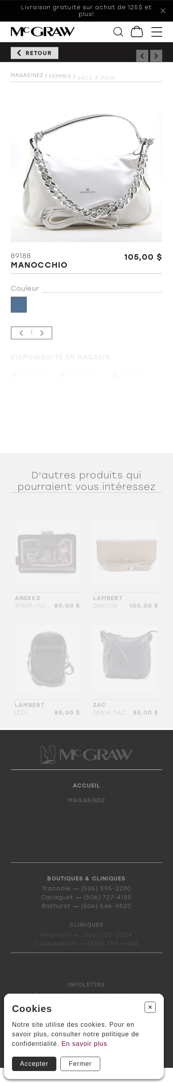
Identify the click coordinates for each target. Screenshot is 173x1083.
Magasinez (27, 80)
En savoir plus (84, 1043)
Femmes (60, 82)
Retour (39, 55)
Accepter (34, 1063)
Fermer (80, 1063)
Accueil (87, 794)
